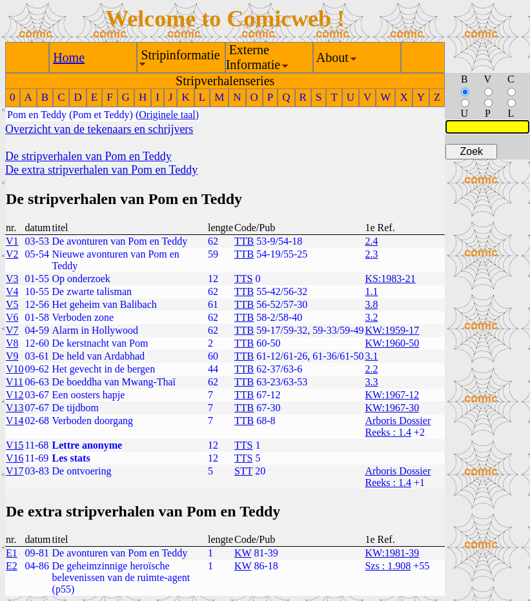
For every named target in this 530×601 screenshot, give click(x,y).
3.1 (371, 356)
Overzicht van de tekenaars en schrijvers (99, 129)
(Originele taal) (167, 114)
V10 (15, 368)
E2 (11, 565)
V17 (15, 470)
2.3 (371, 254)
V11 (14, 381)
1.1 (371, 291)
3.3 (371, 381)
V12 (15, 394)
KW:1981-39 (392, 552)
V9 (12, 356)
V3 (12, 278)
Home (69, 57)
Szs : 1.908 (388, 565)
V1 (12, 241)
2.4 (371, 241)
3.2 (371, 317)
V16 (15, 458)
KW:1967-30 (392, 407)
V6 (12, 317)
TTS (243, 278)
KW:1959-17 (392, 330)
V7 (12, 330)
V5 (12, 304)
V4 (12, 291)
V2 (12, 254)
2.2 (371, 368)
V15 (15, 445)
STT (243, 470)
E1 (11, 552)
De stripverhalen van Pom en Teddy (88, 156)
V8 (12, 343)
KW (242, 552)
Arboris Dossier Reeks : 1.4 (398, 426)
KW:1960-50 (392, 343)
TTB (244, 241)
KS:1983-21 (390, 278)
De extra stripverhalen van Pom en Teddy (101, 169)
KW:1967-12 (392, 394)
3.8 (371, 304)
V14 (15, 420)
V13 (15, 407)
